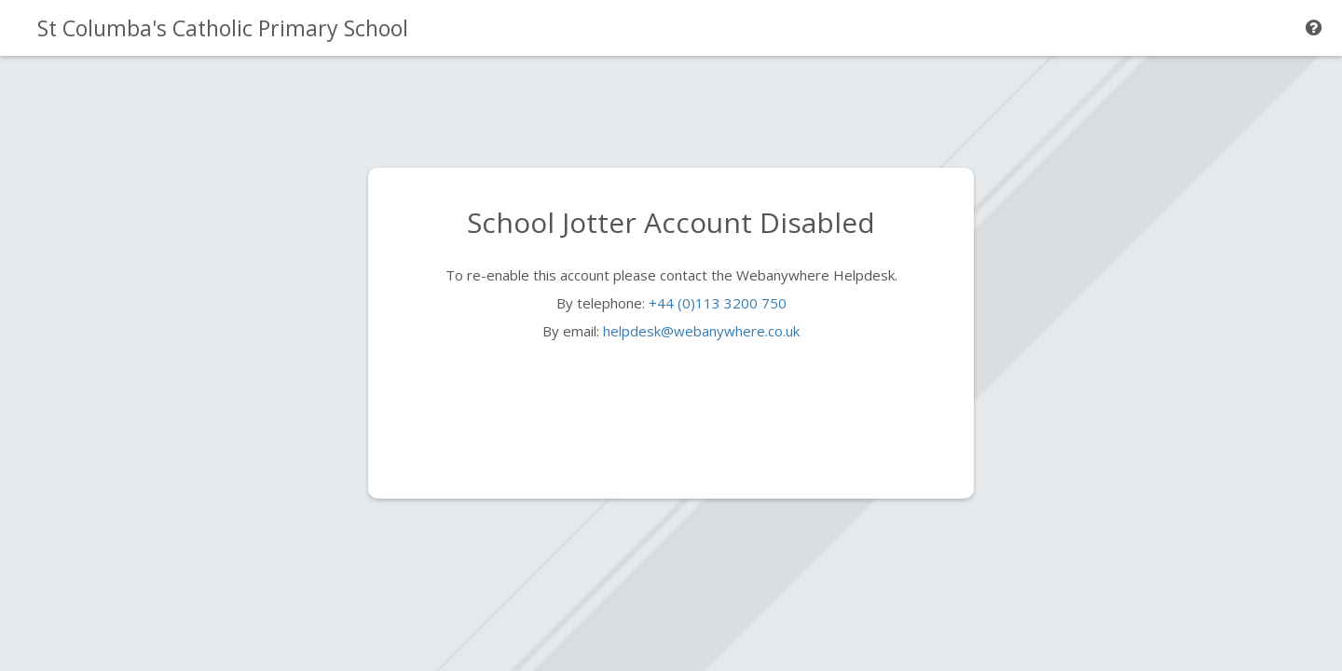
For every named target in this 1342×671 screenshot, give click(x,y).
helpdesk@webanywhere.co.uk (701, 331)
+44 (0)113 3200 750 (718, 303)
